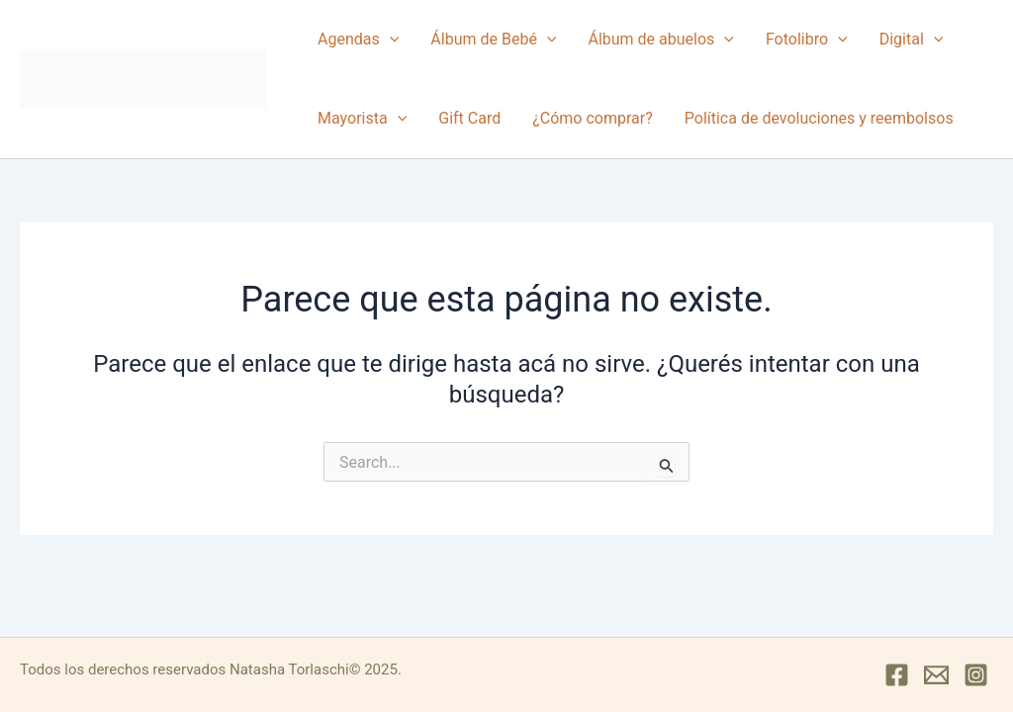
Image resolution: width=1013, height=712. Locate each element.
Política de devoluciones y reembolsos (819, 118)
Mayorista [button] (362, 118)
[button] (390, 39)
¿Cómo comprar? (592, 118)
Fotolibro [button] (807, 39)
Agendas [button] (358, 39)
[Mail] (936, 675)
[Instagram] (976, 675)
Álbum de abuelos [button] (660, 39)
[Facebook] (896, 675)
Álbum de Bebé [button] (493, 39)
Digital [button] (911, 39)
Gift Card (469, 118)
